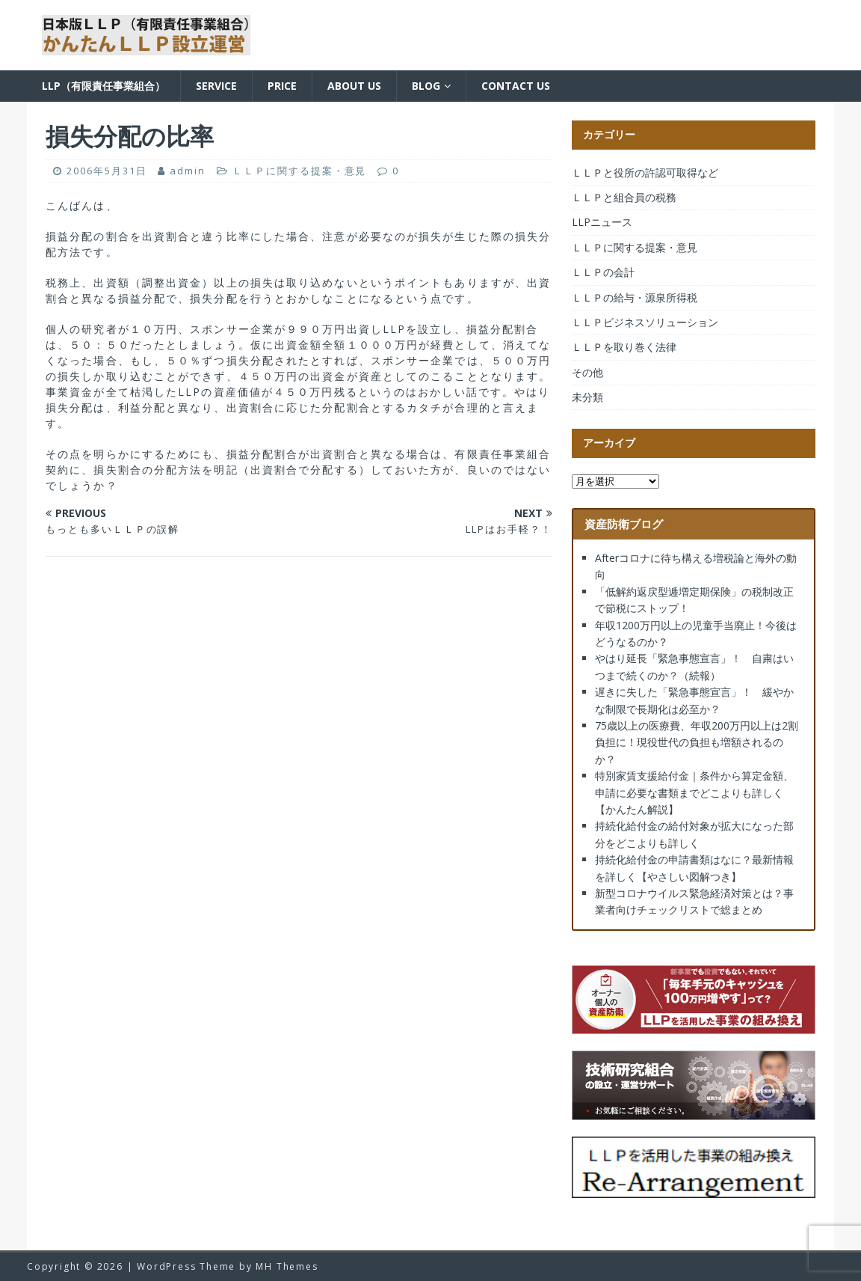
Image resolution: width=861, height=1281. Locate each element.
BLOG (426, 86)
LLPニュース (602, 222)
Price (282, 86)
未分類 (587, 397)
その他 (587, 372)
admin (188, 170)
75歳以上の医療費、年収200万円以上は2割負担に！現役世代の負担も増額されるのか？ (696, 742)
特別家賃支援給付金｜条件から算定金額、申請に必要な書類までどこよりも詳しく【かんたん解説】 (694, 792)
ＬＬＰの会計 (603, 272)
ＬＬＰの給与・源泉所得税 (634, 297)
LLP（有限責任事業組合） (103, 86)
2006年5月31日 (107, 170)
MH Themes (287, 1266)
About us (354, 86)
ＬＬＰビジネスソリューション (645, 322)
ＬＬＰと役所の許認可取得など (645, 172)
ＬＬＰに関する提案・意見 (299, 170)
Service (216, 86)
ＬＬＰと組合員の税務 (624, 197)
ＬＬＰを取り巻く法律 (624, 347)
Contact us (515, 86)
